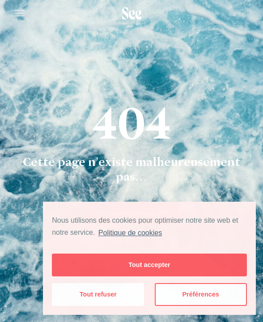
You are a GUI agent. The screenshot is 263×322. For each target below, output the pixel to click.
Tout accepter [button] (149, 264)
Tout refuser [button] (98, 294)
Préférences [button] (200, 294)
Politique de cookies (130, 233)
